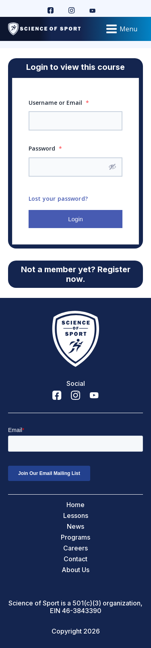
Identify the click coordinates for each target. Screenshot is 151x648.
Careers (75, 548)
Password (45, 148)
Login (75, 219)
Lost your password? (58, 198)
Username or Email (59, 102)
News (75, 526)
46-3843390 (81, 611)
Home (75, 505)
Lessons (75, 516)
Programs (75, 537)
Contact (75, 559)
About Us (75, 570)
